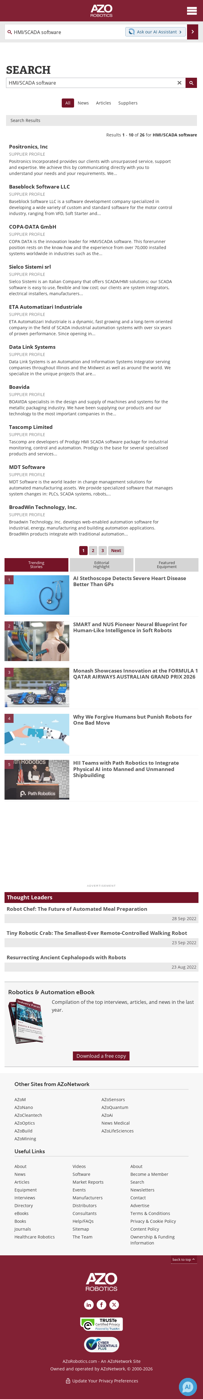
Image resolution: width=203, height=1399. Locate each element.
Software (81, 1174)
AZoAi (107, 1115)
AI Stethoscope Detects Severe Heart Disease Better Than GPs (129, 581)
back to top (184, 1259)
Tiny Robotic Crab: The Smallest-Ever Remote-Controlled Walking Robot (97, 932)
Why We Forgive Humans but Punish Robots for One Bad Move (132, 719)
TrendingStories (36, 564)
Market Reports (88, 1182)
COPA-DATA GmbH (32, 226)
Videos (79, 1166)
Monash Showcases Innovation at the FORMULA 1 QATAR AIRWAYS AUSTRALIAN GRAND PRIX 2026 (135, 673)
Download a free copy (101, 1056)
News (83, 103)
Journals (22, 1229)
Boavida (19, 386)
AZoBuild (23, 1131)
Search (137, 1182)
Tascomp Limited (31, 426)
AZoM (20, 1099)
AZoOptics (24, 1123)
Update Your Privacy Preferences (101, 1381)
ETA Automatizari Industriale (45, 306)
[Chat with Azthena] (188, 1387)
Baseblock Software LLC (39, 186)
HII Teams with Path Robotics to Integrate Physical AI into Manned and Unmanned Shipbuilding (126, 769)
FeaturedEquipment (167, 564)
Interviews (24, 1198)
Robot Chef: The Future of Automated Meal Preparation (77, 908)
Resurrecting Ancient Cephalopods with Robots (66, 957)
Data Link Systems (32, 346)
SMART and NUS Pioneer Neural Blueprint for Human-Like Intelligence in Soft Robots (130, 627)
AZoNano (23, 1107)
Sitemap (81, 1229)
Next (116, 550)
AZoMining (25, 1138)
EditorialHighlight (101, 564)
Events (79, 1190)
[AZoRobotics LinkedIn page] (89, 1305)
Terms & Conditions (150, 1213)
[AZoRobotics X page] (114, 1305)
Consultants (85, 1213)
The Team (82, 1237)
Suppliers (128, 103)
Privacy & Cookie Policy (153, 1221)
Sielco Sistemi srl (30, 266)
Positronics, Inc (28, 146)
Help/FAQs (83, 1221)
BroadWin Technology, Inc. (43, 507)
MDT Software (27, 467)
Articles (103, 103)
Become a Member (149, 1174)
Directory (23, 1205)
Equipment (25, 1190)
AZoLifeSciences (118, 1131)
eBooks (21, 1213)
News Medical (116, 1123)
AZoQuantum (115, 1107)
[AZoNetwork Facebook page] (101, 1305)
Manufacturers (88, 1198)
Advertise (139, 1205)
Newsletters (142, 1190)
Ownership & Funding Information (152, 1240)
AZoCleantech (28, 1115)
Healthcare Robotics (34, 1237)
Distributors (85, 1205)
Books (20, 1221)
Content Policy (144, 1229)
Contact (138, 1198)
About (20, 1166)
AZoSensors (113, 1099)
